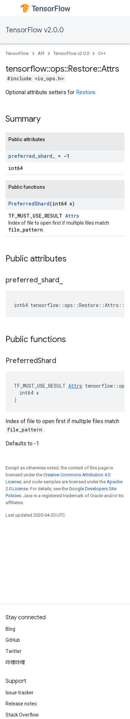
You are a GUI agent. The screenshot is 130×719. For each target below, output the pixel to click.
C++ (102, 53)
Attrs (72, 215)
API (41, 53)
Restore (85, 92)
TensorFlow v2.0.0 (35, 30)
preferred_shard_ (31, 156)
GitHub (13, 640)
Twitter (13, 651)
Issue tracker (20, 692)
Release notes (21, 703)
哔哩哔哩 (15, 662)
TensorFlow (17, 53)
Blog (10, 629)
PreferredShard (29, 203)
